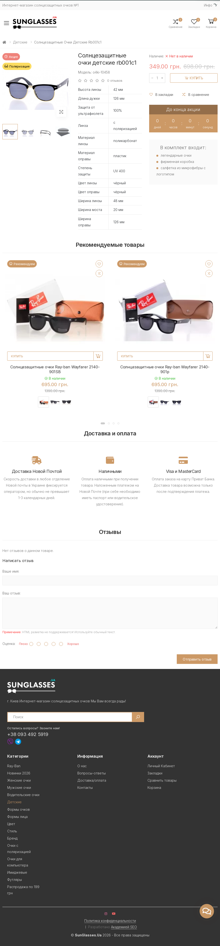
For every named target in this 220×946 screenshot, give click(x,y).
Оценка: (8, 644)
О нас (82, 766)
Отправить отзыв (197, 659)
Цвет (11, 824)
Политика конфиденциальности (110, 921)
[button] (211, 23)
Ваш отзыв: (11, 593)
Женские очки (19, 780)
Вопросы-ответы (91, 773)
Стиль (12, 831)
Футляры (14, 880)
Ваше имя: (10, 571)
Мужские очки (19, 787)
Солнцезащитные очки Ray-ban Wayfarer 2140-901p (164, 369)
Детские (20, 42)
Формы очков (18, 809)
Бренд (12, 838)
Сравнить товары (162, 780)
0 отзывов (114, 80)
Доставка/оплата (91, 780)
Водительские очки (23, 795)
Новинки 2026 (18, 773)
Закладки (154, 773)
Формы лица (17, 817)
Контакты (85, 787)
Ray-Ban (13, 766)
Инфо (208, 5)
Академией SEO (124, 927)
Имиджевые (17, 872)
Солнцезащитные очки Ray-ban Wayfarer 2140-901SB (54, 369)
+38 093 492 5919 (27, 734)
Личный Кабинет (161, 766)
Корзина (154, 787)
